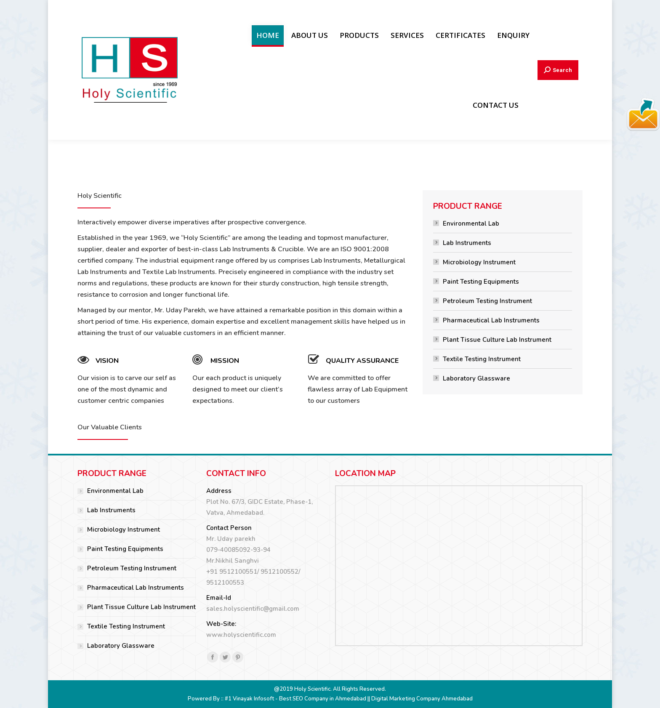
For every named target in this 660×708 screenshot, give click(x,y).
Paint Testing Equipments (481, 281)
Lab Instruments (467, 243)
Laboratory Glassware (476, 378)
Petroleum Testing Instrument (487, 301)
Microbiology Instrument (479, 262)
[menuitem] (268, 35)
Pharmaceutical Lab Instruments (491, 320)
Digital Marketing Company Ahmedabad (422, 699)
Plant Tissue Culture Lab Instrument (497, 339)
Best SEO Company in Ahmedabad (322, 699)
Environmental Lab (471, 223)
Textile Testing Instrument (482, 359)
